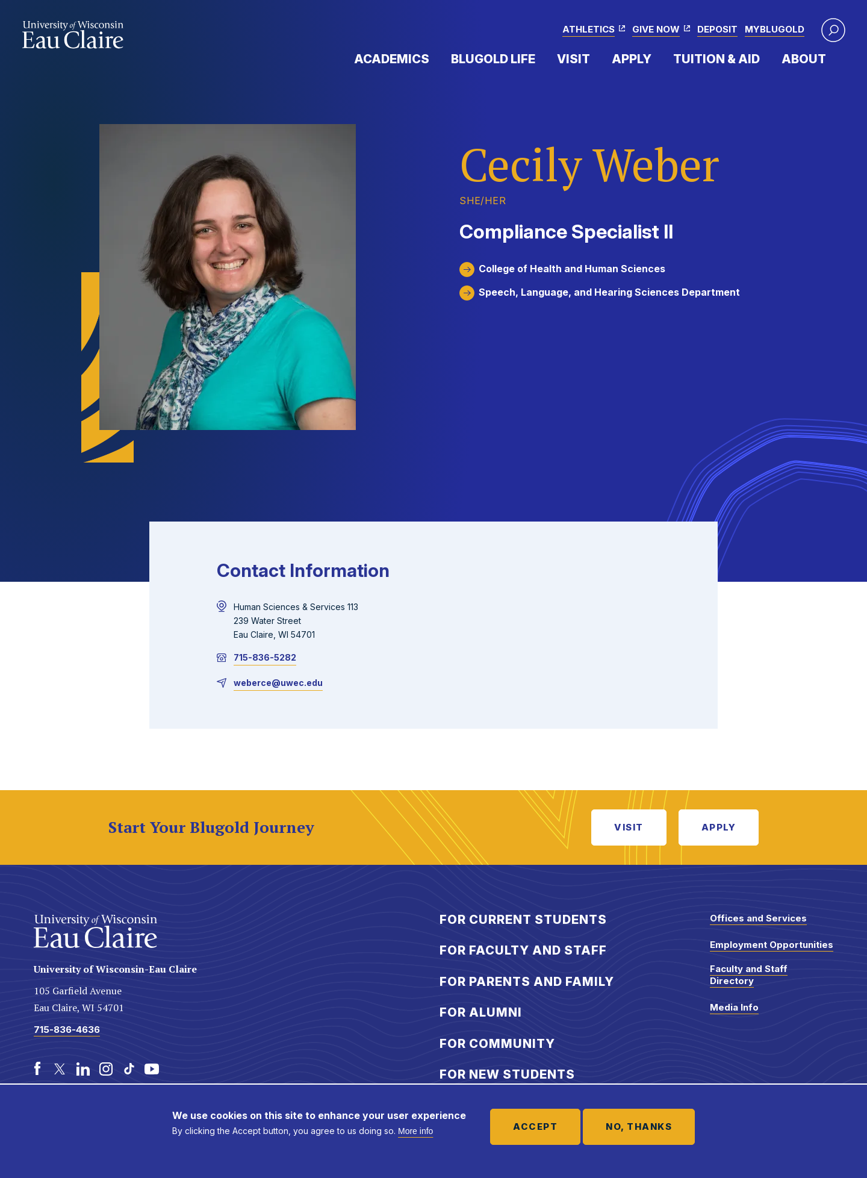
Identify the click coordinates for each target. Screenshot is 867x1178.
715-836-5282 (265, 657)
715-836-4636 (67, 1029)
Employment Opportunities (771, 944)
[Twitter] (60, 1069)
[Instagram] (106, 1069)
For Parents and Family (527, 981)
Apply (631, 59)
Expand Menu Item (435, 58)
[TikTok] (128, 1069)
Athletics (588, 29)
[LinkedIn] (83, 1069)
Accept (535, 1126)
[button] (833, 30)
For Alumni (481, 1012)
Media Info (734, 1007)
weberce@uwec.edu (278, 683)
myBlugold (774, 29)
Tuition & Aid (716, 59)
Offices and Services (758, 918)
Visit (573, 59)
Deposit (717, 29)
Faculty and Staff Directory (749, 974)
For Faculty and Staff (523, 950)
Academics (391, 59)
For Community (497, 1043)
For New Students (507, 1074)
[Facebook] (37, 1069)
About (804, 59)
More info (415, 1131)
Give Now (656, 29)
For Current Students (523, 919)
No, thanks (639, 1126)
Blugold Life (493, 59)
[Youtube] (151, 1069)
